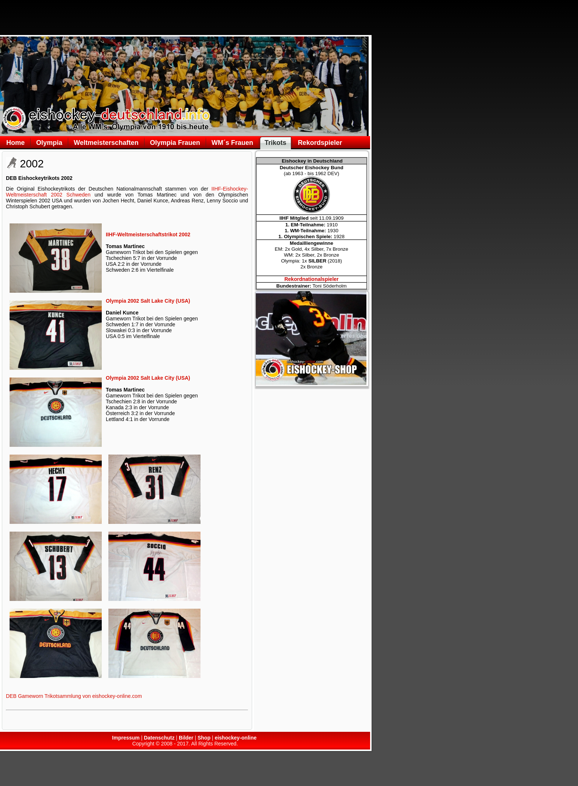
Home (15, 142)
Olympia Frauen (175, 142)
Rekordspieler (320, 142)
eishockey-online (236, 738)
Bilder (186, 738)
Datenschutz (159, 738)
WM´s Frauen (232, 142)
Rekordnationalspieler (311, 279)
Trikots (275, 142)
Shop (204, 738)
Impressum (126, 738)
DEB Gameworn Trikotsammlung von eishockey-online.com (74, 696)
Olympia (49, 142)
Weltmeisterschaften (106, 142)
